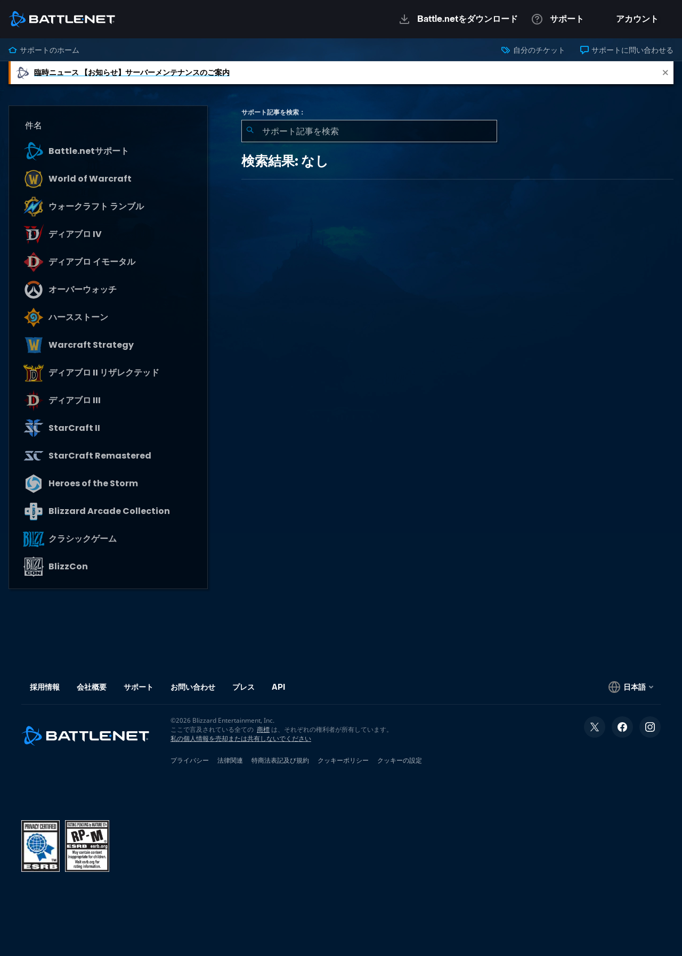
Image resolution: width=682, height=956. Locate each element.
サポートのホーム (44, 50)
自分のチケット (533, 50)
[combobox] (369, 131)
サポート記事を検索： (273, 112)
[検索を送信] (249, 131)
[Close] (665, 72)
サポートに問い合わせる (626, 50)
